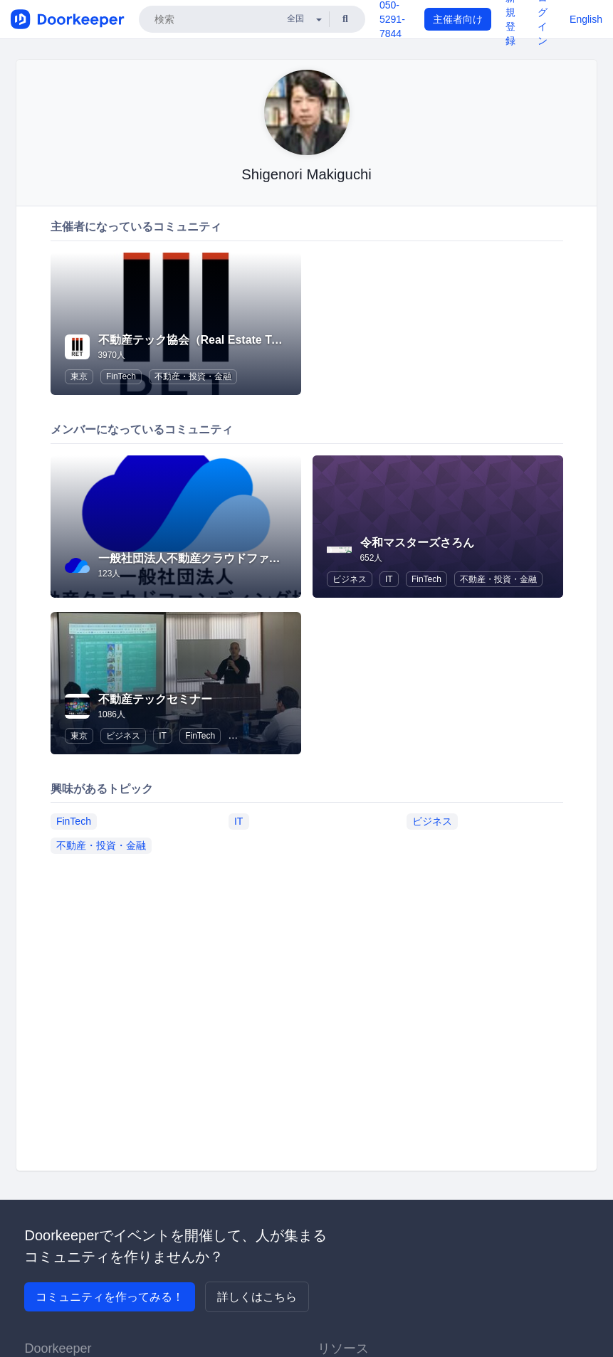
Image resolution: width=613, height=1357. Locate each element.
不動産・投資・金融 (192, 376)
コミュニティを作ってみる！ (110, 1297)
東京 (79, 376)
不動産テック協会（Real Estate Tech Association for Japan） (261, 340)
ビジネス (349, 579)
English (586, 19)
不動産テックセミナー (155, 699)
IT (389, 579)
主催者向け (458, 19)
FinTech (121, 376)
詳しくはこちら (257, 1297)
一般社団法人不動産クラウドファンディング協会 (223, 558)
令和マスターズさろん (417, 543)
